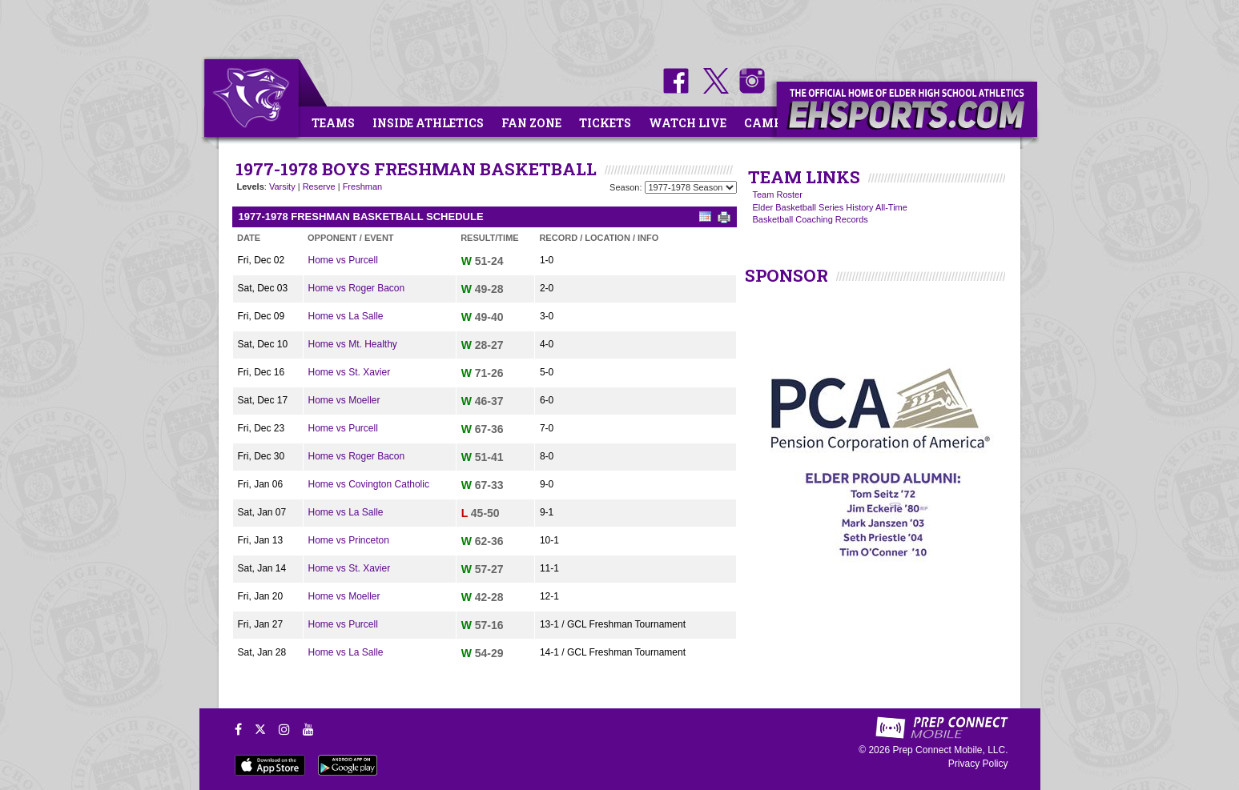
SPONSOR (786, 275)
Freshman (363, 186)
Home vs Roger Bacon (356, 288)
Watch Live (687, 122)
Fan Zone (531, 122)
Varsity (282, 186)
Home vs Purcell (343, 260)
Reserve (319, 186)
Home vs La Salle (346, 316)
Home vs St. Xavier (349, 372)
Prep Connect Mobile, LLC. (950, 750)
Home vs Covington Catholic (368, 484)
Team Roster (778, 194)
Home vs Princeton (348, 540)
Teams (333, 122)
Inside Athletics (428, 122)
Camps (766, 122)
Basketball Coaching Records (810, 219)
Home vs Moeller (344, 400)
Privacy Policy (978, 763)
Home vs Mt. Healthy (352, 344)
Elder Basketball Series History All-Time (830, 207)
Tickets (605, 122)
